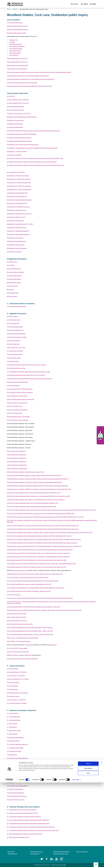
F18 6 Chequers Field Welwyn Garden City (17, 772)
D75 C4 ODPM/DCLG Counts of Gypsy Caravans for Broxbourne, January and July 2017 (29, 591)
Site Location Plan (13, 55)
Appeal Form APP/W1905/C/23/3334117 (17, 26)
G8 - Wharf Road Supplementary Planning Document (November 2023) (24, 834)
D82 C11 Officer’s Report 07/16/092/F (16, 617)
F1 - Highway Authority (12, 713)
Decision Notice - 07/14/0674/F (17, 699)
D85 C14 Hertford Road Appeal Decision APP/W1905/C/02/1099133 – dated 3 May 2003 (30, 627)
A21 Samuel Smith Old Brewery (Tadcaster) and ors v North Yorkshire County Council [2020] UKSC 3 (32, 162)
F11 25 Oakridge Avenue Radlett (15, 748)
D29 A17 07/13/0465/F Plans (14, 413)
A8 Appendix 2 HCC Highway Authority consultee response (22, 117)
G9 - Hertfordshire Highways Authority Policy (18, 837)
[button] (100, 435)
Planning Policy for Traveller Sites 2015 (17, 69)
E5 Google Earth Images (13, 682)
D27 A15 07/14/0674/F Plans (14, 406)
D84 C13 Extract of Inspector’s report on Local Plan (20, 624)
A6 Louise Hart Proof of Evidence (15, 110)
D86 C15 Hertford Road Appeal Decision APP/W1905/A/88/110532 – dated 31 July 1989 (30, 631)
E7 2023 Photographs (12, 689)
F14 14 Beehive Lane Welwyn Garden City (17, 758)
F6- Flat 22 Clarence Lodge (14, 730)
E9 (8, 696)
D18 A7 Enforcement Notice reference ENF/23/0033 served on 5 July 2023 (26, 375)
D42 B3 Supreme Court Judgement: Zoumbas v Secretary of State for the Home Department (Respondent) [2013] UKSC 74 (38, 479)
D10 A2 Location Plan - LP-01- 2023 (16, 347)
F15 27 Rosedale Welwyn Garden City (16, 761)
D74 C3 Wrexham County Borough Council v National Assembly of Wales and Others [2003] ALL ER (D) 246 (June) (35, 587)
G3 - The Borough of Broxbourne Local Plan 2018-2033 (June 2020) (24, 816)
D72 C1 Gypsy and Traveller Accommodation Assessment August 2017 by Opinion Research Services (32, 581)
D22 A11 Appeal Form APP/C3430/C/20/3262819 (20, 389)
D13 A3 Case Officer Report (14, 358)
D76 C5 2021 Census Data (13, 594)
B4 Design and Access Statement (15, 272)
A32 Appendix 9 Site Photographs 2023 (17, 203)
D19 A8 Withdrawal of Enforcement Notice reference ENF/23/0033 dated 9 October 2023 (29, 378)
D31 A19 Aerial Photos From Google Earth (17, 420)
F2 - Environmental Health (13, 716)
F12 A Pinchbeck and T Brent (14, 751)
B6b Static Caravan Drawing (14, 282)
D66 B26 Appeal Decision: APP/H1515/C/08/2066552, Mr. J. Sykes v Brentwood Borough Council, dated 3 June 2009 (36, 560)
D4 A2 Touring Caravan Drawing (15, 326)
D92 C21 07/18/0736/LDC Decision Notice (18, 651)
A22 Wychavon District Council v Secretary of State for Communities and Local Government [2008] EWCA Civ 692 (35, 165)
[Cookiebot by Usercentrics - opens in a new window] (9, 864)
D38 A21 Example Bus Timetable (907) (17, 465)
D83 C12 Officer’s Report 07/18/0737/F (17, 620)
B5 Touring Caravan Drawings (14, 275)
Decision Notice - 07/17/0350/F (17, 675)
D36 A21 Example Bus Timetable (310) (17, 454)
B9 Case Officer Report (12, 293)
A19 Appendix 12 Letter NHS (14, 155)
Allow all (88, 848)
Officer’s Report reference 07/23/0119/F (17, 58)
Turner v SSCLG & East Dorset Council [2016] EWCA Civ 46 (21, 82)
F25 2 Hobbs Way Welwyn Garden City (16, 796)
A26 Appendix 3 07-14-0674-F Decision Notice (19, 182)
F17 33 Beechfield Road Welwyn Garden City (18, 768)
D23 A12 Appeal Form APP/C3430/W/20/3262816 (20, 392)
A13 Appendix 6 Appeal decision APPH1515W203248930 (21, 134)
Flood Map (12, 42)
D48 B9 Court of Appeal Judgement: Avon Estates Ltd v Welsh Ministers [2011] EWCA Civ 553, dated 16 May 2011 (36, 499)
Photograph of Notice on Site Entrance (18, 693)
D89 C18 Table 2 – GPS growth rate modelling (18, 641)
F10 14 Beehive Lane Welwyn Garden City (17, 744)
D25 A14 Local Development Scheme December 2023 (20, 399)
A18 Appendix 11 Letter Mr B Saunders (17, 151)
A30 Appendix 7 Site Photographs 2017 (17, 196)
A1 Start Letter (10, 96)
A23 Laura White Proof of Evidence (16, 172)
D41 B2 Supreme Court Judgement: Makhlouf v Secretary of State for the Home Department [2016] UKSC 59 (34, 475)
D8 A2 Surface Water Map (13, 340)
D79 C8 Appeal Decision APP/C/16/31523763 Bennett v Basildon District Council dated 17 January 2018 (33, 607)
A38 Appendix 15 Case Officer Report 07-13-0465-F (20, 224)
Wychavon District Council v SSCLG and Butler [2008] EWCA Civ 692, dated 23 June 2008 (29, 86)
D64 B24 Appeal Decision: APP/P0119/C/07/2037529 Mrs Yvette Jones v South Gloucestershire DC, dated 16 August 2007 (38, 553)
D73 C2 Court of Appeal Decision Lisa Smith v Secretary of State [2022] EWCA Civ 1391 (29, 584)
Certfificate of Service (14, 696)
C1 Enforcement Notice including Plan (16, 306)
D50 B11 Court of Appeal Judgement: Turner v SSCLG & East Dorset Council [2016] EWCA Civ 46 (31, 506)
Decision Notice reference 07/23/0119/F (17, 62)
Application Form (13, 40)
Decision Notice (29, 645)
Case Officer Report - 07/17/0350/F (18, 672)
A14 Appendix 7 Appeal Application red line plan (19, 137)
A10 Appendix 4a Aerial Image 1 (15, 124)
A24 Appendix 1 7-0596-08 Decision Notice (18, 175)
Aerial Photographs (13, 668)
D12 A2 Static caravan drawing (14, 354)
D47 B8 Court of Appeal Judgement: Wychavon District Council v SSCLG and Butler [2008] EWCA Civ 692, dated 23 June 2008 (38, 496)
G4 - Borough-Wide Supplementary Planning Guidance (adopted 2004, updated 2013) (28, 820)
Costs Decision (25, 570)
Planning (15, 9)
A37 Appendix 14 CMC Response (15, 220)
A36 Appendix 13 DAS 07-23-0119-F (16, 217)
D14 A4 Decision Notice (13, 361)
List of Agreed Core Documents (15, 22)
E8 (8, 693)
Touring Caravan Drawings (15, 48)
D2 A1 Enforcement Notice (13, 320)
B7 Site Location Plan (12, 286)
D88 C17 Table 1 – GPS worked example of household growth (22, 638)
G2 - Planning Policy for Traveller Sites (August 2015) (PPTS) (22, 813)
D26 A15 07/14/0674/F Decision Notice (17, 403)
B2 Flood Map (10, 265)
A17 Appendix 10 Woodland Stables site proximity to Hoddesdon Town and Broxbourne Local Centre (32, 148)
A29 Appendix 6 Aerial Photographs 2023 (17, 193)
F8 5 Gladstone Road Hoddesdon (15, 737)
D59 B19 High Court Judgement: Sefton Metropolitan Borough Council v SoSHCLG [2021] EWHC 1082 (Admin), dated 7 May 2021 (39, 536)
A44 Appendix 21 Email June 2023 (15, 245)
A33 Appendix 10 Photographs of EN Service (18, 206)
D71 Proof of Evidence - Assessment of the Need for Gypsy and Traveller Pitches (28, 577)
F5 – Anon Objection (12, 727)
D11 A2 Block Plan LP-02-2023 (15, 351)
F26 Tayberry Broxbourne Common (15, 799)
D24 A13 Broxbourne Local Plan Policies (17, 396)
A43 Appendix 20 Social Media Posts (16, 241)
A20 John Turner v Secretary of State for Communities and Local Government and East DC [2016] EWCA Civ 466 (35, 158)
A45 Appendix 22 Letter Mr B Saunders (17, 248)
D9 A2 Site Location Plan (13, 344)
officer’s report (53, 645)
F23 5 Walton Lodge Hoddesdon (15, 789)
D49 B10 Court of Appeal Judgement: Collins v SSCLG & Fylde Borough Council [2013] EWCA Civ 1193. (32, 503)
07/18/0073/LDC (16, 655)
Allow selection (88, 852)
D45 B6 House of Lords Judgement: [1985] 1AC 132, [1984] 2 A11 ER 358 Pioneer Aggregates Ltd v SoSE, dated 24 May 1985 (39, 489)
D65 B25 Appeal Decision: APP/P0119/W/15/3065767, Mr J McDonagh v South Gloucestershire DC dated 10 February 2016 (38, 556)
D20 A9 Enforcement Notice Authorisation (17, 382)
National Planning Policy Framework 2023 (17, 65)
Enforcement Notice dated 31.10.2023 (16, 33)
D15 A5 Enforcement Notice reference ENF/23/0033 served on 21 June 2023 (26, 365)
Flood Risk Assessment (15, 44)
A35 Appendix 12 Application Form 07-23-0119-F (19, 213)
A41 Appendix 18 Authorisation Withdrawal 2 (18, 234)
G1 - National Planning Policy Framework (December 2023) (22, 809)
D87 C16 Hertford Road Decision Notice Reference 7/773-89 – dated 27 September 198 (29, 634)
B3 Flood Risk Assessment (14, 268)
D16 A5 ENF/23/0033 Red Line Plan (16, 368)
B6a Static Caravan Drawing (14, 279)
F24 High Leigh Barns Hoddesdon (15, 792)
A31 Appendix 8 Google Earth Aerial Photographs (19, 200)
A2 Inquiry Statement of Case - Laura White (18, 99)
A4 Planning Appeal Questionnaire (15, 106)
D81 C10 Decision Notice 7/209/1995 (16, 613)
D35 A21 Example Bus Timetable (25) (16, 451)
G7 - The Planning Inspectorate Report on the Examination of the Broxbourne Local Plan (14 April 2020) (33, 830)
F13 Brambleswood (12, 754)
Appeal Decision (15, 570)
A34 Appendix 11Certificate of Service (16, 210)
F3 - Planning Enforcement (13, 720)
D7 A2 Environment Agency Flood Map (16, 337)
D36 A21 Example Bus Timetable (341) (17, 458)
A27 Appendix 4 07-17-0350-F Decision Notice (19, 186)
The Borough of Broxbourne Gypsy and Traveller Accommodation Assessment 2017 (28, 75)
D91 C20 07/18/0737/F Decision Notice (17, 648)
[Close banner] (101, 846)
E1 (8, 668)
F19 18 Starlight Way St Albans (15, 775)
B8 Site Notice (10, 289)
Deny (88, 857)
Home (8, 9)
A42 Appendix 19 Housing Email (15, 238)
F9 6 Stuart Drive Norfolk (13, 741)
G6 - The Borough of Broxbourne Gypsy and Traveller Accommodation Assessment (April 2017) (31, 827)
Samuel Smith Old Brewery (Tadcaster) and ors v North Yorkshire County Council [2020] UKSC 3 (31, 79)
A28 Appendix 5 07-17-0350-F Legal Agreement (19, 189)
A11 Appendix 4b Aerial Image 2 (15, 127)
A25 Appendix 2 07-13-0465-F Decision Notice (19, 179)
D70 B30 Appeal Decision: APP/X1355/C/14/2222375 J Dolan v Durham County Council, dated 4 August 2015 (35, 574)
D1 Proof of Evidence (12, 316)
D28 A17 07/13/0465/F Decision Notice (17, 409)
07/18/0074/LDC (27, 655)
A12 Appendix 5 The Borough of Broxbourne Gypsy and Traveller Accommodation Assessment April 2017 (33, 130)
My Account (74, 4)
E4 (8, 679)
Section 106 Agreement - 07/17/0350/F (19, 679)
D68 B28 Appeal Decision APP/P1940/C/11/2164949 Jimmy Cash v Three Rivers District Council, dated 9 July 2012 (36, 567)
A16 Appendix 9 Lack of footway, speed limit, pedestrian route (22, 144)
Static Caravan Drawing (15, 50)
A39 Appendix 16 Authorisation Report (16, 227)
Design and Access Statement (17, 46)
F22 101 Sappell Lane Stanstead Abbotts (17, 786)
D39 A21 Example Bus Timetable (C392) (17, 468)
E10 (8, 699)
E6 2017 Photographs (12, 686)
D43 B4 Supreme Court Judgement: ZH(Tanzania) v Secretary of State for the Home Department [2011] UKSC (34, 482)
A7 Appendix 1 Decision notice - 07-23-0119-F (19, 113)
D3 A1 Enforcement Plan (13, 323)
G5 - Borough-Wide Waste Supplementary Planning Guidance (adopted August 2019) (28, 823)
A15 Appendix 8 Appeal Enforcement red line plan (19, 141)
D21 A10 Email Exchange (13, 385)
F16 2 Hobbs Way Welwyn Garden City (16, 765)
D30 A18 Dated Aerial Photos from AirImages (18, 416)
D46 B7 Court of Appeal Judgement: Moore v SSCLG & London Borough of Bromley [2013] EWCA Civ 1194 (33, 492)
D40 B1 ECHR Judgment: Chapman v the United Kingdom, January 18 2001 (25, 472)
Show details (75, 864)
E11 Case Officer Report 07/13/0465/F (17, 703)
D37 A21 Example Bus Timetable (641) (17, 461)
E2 (8, 672)
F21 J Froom (10, 782)
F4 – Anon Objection (12, 723)
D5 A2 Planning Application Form (15, 330)
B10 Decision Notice (12, 296)
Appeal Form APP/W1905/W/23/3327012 (17, 29)
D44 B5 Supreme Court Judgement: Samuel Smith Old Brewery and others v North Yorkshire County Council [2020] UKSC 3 (37, 486)
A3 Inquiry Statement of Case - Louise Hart (18, 103)
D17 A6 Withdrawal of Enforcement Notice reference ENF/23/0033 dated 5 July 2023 (28, 371)
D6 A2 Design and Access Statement (16, 333)
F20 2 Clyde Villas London (13, 779)
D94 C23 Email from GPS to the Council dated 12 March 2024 (22, 658)
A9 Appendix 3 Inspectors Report (15, 120)
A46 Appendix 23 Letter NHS (14, 251)
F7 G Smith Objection (12, 734)
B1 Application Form (12, 262)
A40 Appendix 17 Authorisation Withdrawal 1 (18, 231)
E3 (8, 675)
